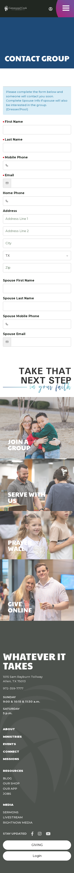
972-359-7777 (13, 688)
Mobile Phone (16, 157)
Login (37, 856)
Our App (10, 788)
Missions (11, 759)
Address (10, 211)
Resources (13, 771)
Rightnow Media (17, 822)
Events (9, 744)
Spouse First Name (18, 280)
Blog (7, 778)
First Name (14, 121)
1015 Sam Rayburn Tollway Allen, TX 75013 (23, 679)
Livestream (13, 817)
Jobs (7, 793)
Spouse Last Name (18, 298)
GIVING (37, 845)
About (9, 729)
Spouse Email (14, 334)
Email (9, 175)
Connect (11, 751)
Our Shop (11, 783)
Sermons (10, 812)
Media (8, 805)
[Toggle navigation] (66, 8)
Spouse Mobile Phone (21, 316)
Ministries (12, 736)
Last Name (14, 139)
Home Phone (13, 193)
